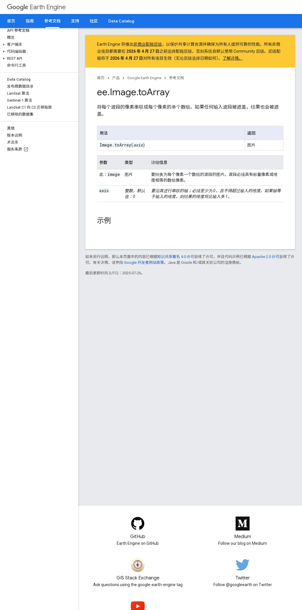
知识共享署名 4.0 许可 (175, 256)
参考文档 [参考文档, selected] (52, 21)
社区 (94, 21)
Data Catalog (121, 21)
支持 (75, 21)
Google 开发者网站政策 (144, 262)
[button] (38, 44)
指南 (30, 21)
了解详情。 (232, 58)
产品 (116, 78)
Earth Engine (36, 7)
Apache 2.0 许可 (265, 256)
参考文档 (176, 78)
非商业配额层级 (147, 44)
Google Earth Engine (144, 78)
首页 (11, 21)
